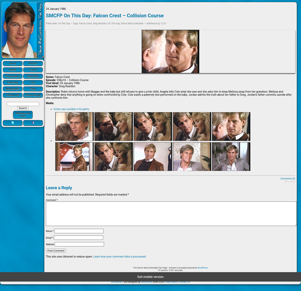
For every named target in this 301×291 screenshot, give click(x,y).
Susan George (33, 95)
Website (50, 249)
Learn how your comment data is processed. (119, 261)
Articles (33, 63)
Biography (33, 76)
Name (50, 235)
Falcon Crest (85, 23)
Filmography (13, 76)
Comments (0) (287, 178)
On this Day (64, 23)
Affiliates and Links (22, 115)
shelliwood (146, 286)
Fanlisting (12, 82)
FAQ (33, 82)
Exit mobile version (150, 281)
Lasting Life (12, 95)
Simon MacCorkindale (132, 23)
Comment (52, 200)
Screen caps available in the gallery (71, 109)
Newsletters (12, 88)
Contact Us (184, 286)
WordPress (203, 272)
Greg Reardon (100, 23)
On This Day (114, 23)
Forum (33, 69)
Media (12, 69)
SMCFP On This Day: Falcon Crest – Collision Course (105, 15)
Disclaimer (116, 286)
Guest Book (171, 286)
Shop (33, 88)
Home (12, 63)
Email (49, 242)
